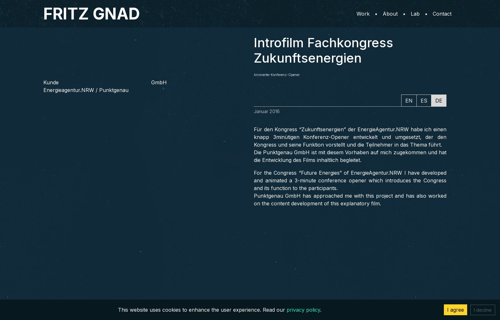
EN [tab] (409, 100)
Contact (442, 14)
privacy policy (303, 310)
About (390, 14)
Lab (415, 14)
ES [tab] (424, 100)
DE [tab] (438, 100)
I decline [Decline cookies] (483, 310)
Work (363, 14)
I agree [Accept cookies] (455, 310)
